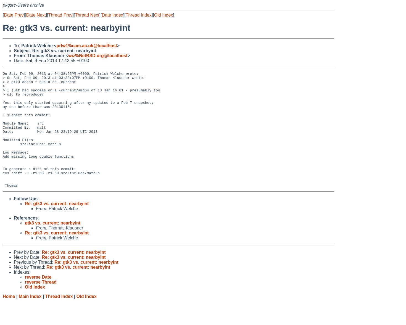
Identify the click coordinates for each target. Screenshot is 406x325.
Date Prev (13, 15)
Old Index (163, 15)
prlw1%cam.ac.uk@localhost (87, 45)
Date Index (112, 15)
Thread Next (87, 15)
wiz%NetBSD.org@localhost (98, 55)
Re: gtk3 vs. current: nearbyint (57, 226)
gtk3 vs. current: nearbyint (52, 246)
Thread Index (139, 15)
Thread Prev (60, 15)
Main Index (30, 319)
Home (9, 319)
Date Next (36, 15)
